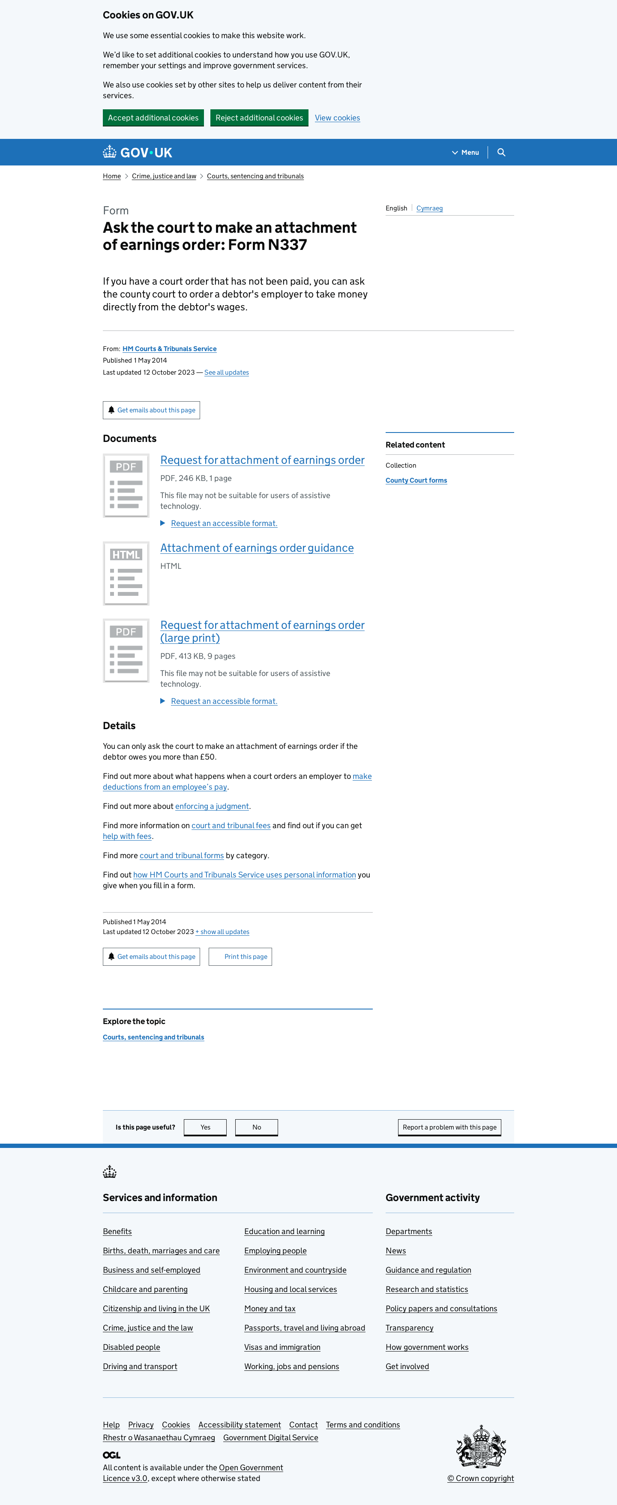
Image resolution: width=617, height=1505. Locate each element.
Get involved (407, 1366)
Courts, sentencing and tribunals (255, 176)
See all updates (226, 372)
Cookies (176, 1425)
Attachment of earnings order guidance (257, 548)
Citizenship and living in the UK (156, 1308)
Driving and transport (140, 1366)
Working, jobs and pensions (291, 1366)
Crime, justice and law (164, 176)
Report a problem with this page (450, 1127)
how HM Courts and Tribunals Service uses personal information (244, 875)
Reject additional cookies (259, 118)
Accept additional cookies (153, 118)
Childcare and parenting (145, 1289)
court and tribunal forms (182, 855)
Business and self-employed (152, 1270)
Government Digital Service (270, 1437)
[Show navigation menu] (465, 152)
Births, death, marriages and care (161, 1251)
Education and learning (284, 1231)
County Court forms (416, 480)
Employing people (275, 1251)
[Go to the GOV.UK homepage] (137, 152)
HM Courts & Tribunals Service (170, 349)
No (265, 1127)
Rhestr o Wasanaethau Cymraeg (159, 1437)
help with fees (127, 836)
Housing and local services (290, 1289)
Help (111, 1425)
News (396, 1251)
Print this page (246, 956)
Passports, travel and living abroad (304, 1328)
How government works (427, 1347)
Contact (303, 1425)
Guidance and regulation (428, 1270)
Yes (214, 1127)
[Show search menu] (501, 152)
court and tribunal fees (231, 825)
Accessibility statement (239, 1425)
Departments (409, 1231)
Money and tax (270, 1308)
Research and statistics (427, 1289)
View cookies (337, 118)
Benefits (117, 1231)
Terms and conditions (363, 1425)
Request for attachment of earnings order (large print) (262, 631)
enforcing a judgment (212, 806)
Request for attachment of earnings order (262, 460)
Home (112, 176)
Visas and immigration (282, 1347)
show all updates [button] (222, 932)
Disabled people (131, 1347)
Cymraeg (429, 208)
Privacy (141, 1425)
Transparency (410, 1328)
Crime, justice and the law (148, 1328)
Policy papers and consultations (441, 1308)
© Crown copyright (480, 1478)
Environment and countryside (295, 1270)
